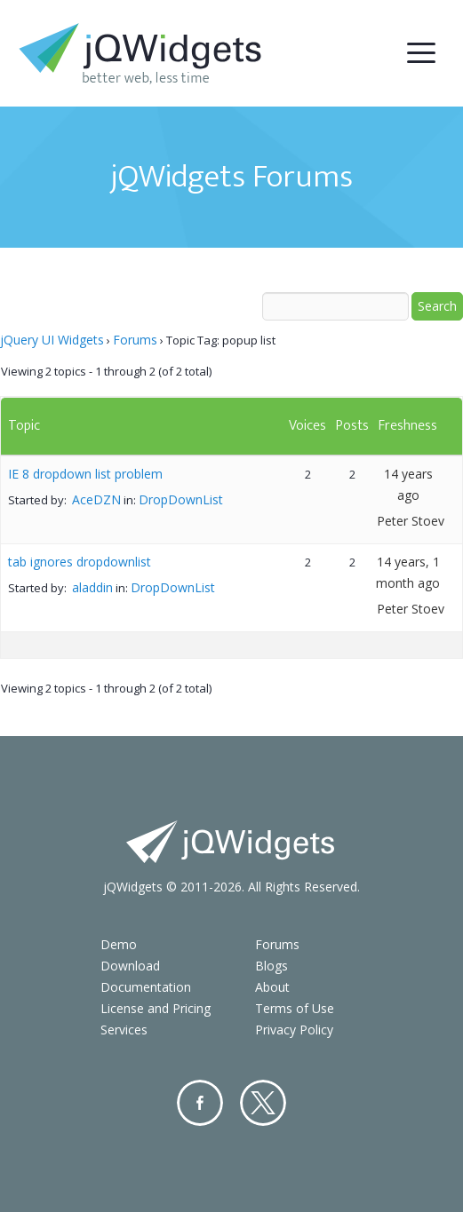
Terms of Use (294, 1008)
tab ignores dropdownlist (79, 561)
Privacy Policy (294, 1029)
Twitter (263, 1103)
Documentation (145, 986)
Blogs (271, 965)
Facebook (200, 1103)
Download (130, 965)
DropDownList (181, 499)
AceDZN (96, 499)
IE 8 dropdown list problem (85, 473)
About (272, 986)
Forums (135, 339)
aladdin (92, 587)
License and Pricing (155, 1008)
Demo (118, 944)
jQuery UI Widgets (52, 339)
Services (124, 1029)
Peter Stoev (410, 520)
